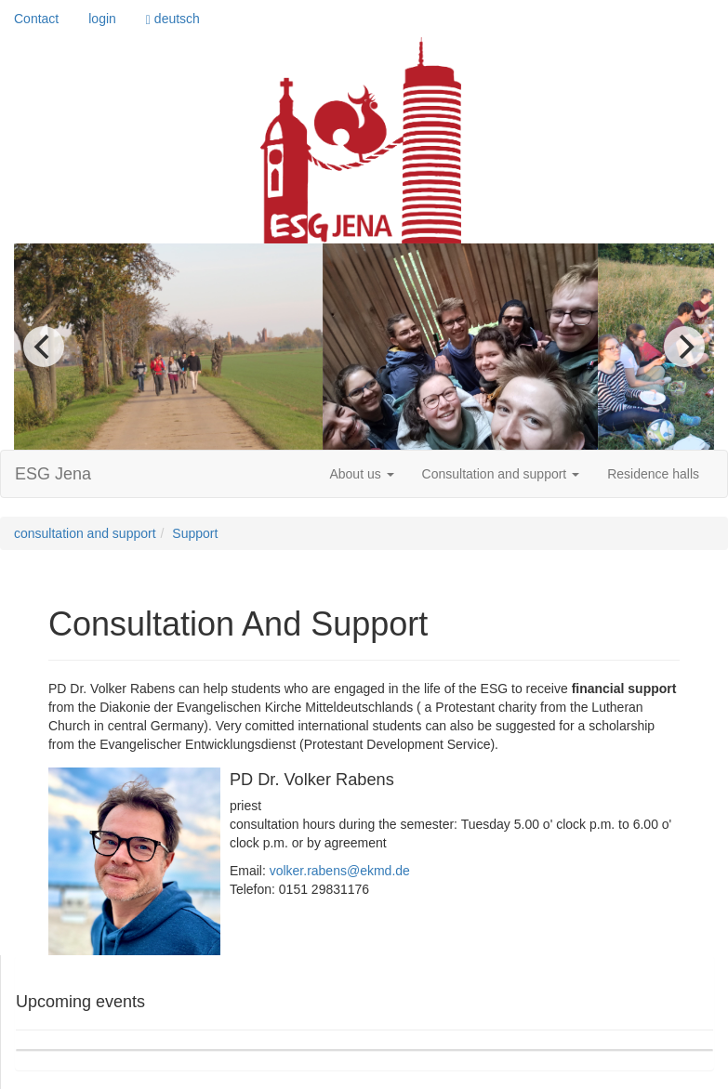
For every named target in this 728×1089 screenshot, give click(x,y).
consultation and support (85, 533)
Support (195, 533)
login (102, 18)
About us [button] (361, 473)
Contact (36, 18)
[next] (684, 346)
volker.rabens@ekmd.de (340, 870)
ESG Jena (53, 474)
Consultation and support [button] (501, 473)
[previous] (43, 346)
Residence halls (653, 473)
